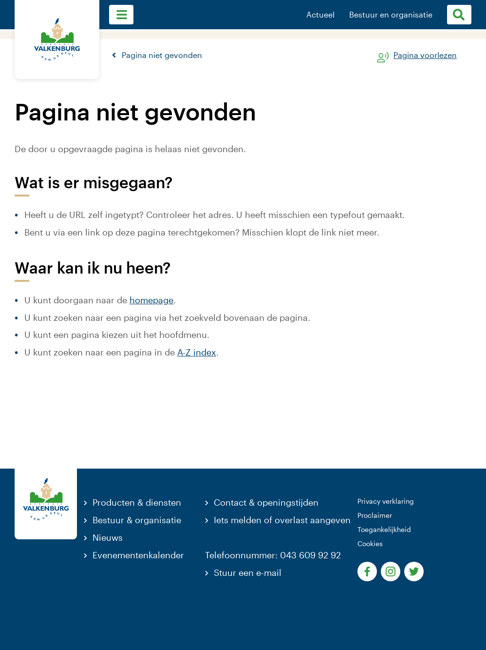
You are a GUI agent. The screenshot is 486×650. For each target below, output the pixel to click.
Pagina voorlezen (425, 55)
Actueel (320, 15)
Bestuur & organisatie (137, 519)
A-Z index (196, 352)
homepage (151, 300)
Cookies (370, 543)
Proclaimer (374, 515)
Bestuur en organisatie (390, 15)
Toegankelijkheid (384, 529)
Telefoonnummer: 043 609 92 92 (273, 555)
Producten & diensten (137, 502)
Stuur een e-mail (247, 572)
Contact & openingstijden (266, 502)
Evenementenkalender (138, 555)
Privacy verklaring (385, 501)
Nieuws (108, 537)
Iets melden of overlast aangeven (282, 519)
